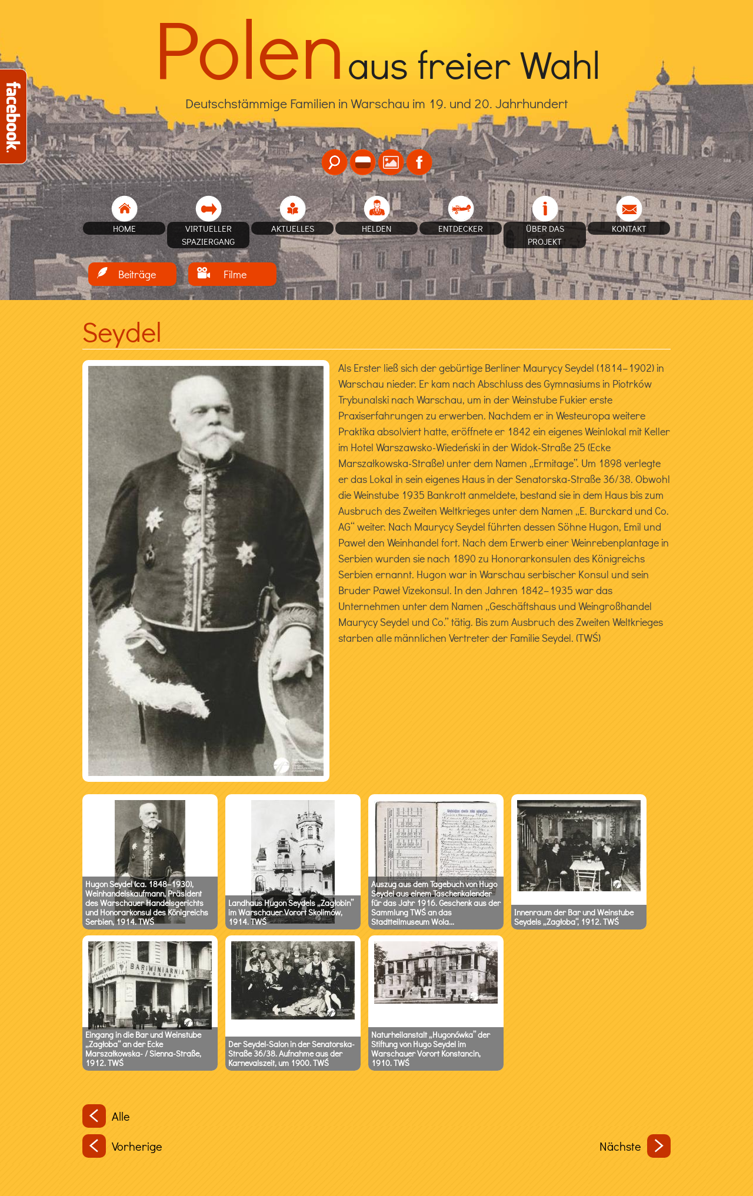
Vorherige (122, 1146)
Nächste (635, 1146)
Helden (376, 228)
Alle (106, 1116)
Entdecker (460, 228)
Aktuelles (292, 228)
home (124, 228)
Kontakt (629, 228)
